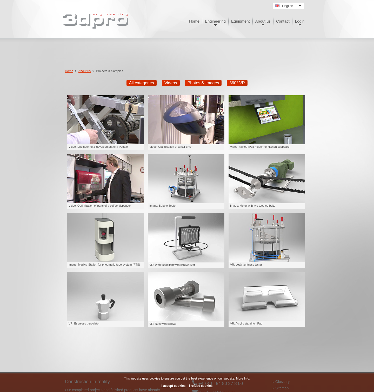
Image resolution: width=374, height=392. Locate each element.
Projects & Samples (109, 71)
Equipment (240, 21)
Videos (170, 83)
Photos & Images (203, 83)
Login (300, 21)
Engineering (215, 21)
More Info (242, 378)
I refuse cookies (201, 386)
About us (263, 21)
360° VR (237, 83)
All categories (141, 83)
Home (194, 21)
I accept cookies (174, 386)
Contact (283, 21)
